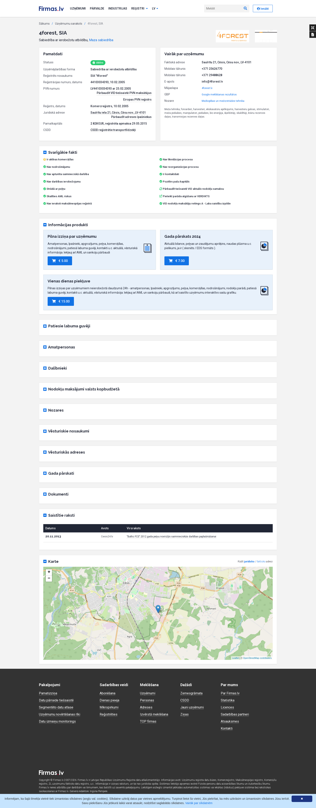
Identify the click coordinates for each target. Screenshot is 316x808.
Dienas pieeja (109, 700)
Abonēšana (107, 693)
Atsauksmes (230, 721)
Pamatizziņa (48, 693)
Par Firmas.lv (230, 693)
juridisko (249, 561)
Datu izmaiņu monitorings (57, 721)
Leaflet (235, 658)
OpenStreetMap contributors (257, 658)
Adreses (146, 707)
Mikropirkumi (109, 707)
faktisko (261, 561)
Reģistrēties (108, 714)
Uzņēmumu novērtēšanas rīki (59, 714)
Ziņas (184, 714)
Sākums (44, 23)
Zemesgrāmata (191, 693)
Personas (147, 700)
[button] (232, 36)
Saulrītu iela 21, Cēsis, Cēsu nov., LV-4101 (118, 112)
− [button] (49, 578)
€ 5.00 (60, 261)
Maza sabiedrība (101, 40)
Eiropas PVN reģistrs (137, 99)
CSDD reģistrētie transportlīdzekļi (113, 130)
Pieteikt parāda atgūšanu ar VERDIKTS (186, 196)
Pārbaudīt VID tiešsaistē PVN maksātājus (124, 93)
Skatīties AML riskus (59, 196)
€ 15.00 (61, 301)
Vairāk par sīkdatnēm (198, 803)
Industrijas (117, 8)
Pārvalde (97, 8)
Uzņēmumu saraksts (68, 23)
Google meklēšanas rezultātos (219, 94)
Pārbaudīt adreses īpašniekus (131, 117)
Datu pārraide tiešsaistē (56, 700)
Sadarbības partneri (235, 714)
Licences (227, 707)
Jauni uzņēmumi (192, 707)
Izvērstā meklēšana (154, 714)
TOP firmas (148, 721)
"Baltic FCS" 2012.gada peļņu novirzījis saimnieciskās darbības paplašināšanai (171, 536)
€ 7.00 (177, 261)
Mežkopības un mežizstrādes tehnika (223, 101)
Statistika (227, 700)
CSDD (184, 700)
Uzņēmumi (78, 8)
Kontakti (227, 728)
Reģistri (139, 8)
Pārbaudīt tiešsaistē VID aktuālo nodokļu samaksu (191, 188)
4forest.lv (207, 88)
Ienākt (263, 8)
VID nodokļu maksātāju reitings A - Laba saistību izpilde (197, 203)
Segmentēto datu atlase (56, 707)
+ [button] (49, 572)
